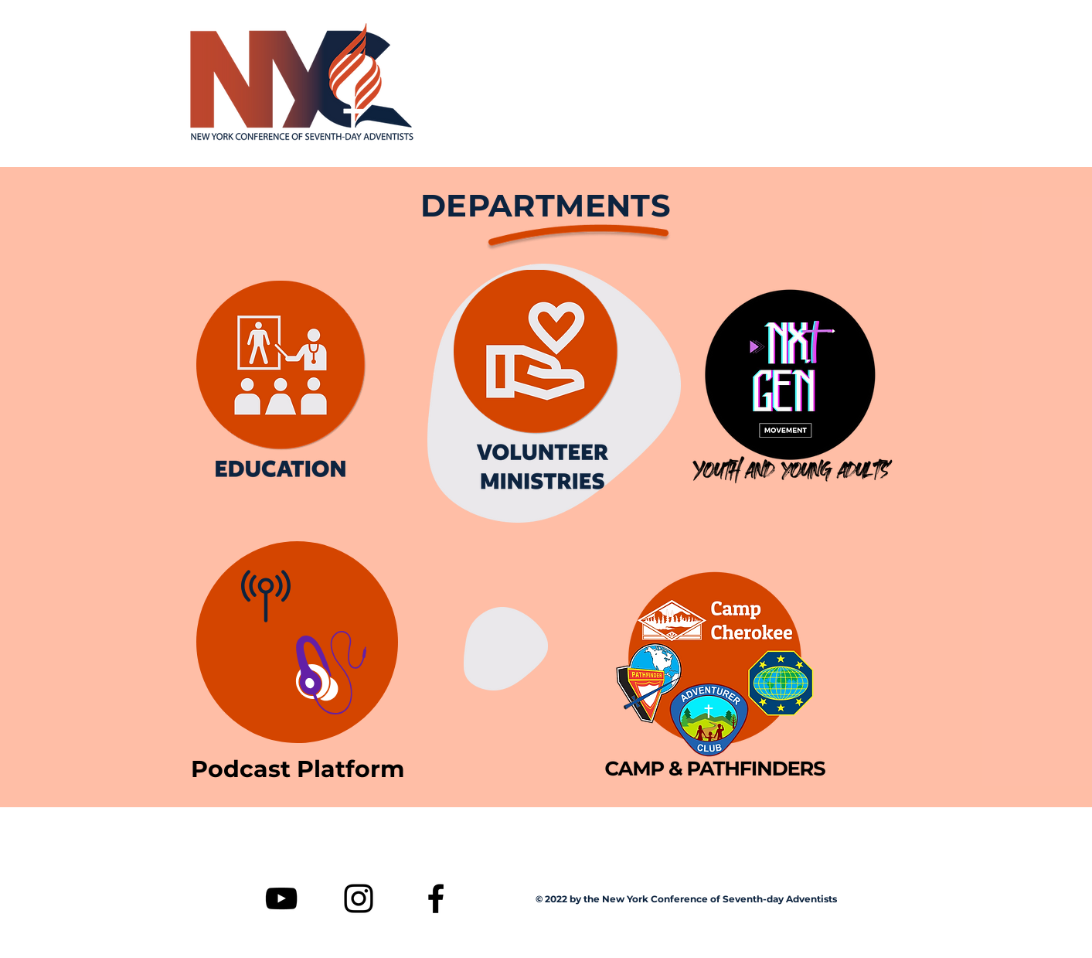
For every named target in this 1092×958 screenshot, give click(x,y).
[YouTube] (281, 898)
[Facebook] (436, 898)
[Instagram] (358, 898)
